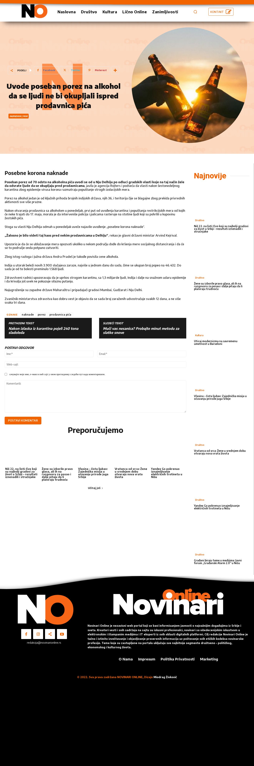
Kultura (199, 335)
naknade (28, 314)
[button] (195, 11)
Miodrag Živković (165, 677)
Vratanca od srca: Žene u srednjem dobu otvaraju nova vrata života (131, 473)
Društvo (199, 220)
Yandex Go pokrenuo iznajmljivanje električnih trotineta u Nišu (166, 473)
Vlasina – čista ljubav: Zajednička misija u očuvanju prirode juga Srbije (93, 473)
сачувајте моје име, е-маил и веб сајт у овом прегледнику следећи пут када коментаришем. (57, 374)
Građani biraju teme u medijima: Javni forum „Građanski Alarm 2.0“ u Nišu (218, 562)
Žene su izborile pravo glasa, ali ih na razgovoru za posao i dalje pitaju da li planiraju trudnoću (57, 474)
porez (42, 314)
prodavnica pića (60, 314)
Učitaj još (95, 488)
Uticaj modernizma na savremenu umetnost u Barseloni (215, 342)
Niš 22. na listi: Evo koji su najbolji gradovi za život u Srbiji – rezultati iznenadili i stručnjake (21, 473)
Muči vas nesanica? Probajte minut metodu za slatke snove (141, 330)
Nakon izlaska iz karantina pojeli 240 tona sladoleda (43, 330)
